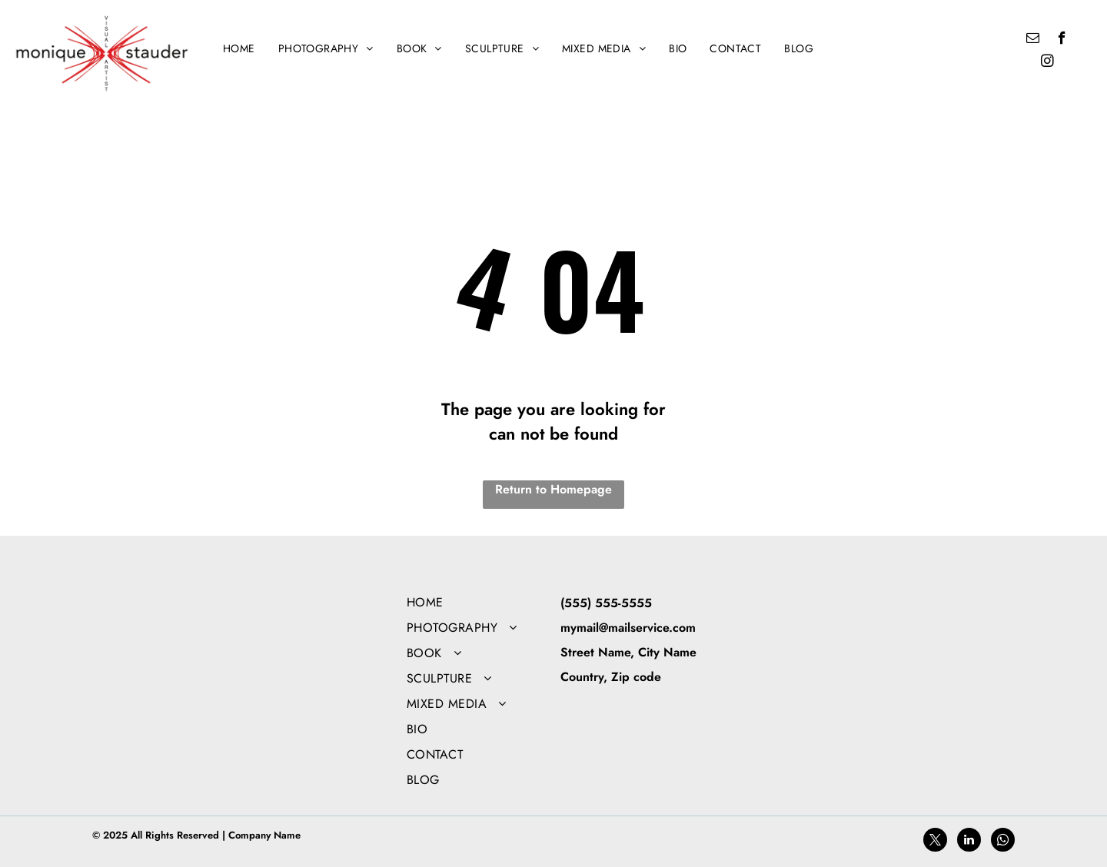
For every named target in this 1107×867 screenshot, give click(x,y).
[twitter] (935, 841)
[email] (1032, 39)
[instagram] (1047, 63)
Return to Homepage (553, 489)
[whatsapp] (1003, 841)
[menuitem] (239, 48)
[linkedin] (969, 841)
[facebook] (1062, 39)
